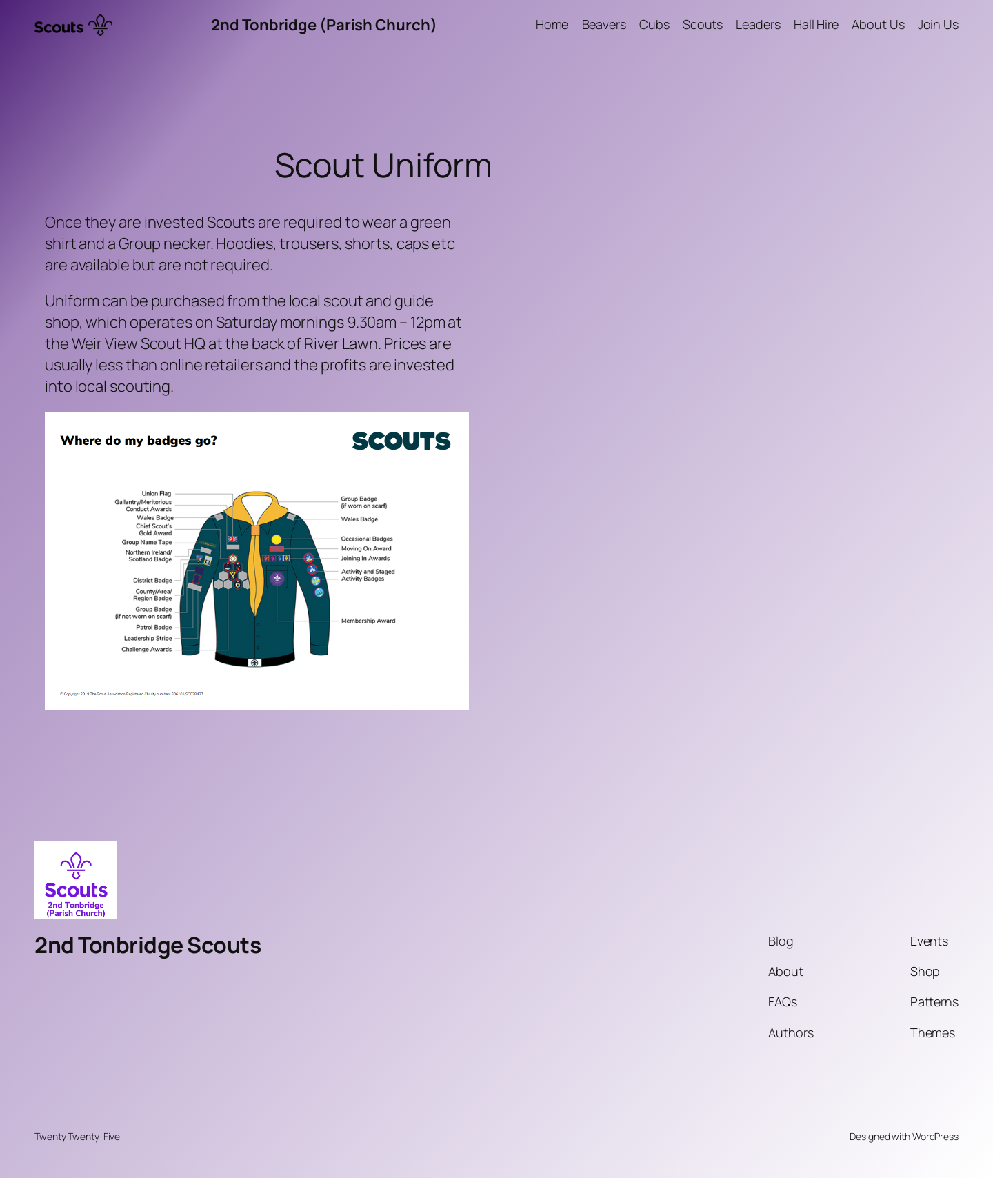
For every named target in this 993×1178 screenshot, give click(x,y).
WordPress (935, 1136)
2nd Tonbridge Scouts (147, 945)
